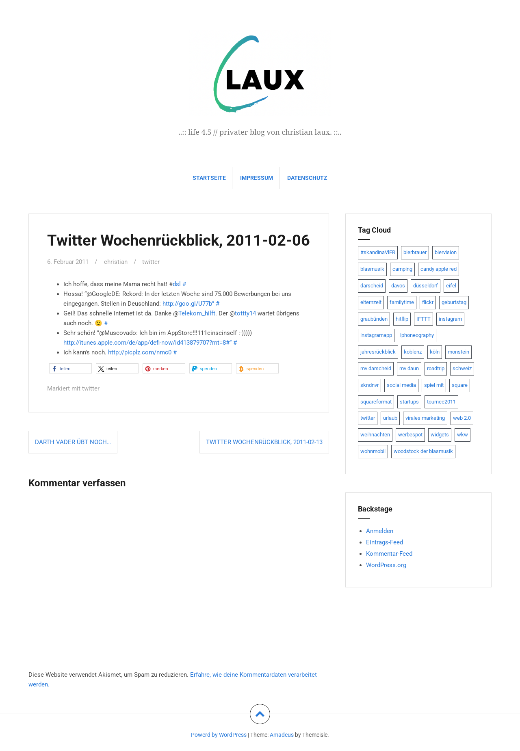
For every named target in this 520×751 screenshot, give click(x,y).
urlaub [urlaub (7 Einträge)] (390, 418)
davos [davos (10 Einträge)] (398, 286)
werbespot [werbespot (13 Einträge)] (410, 435)
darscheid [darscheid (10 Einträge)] (371, 286)
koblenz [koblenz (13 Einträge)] (413, 352)
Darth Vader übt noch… (73, 441)
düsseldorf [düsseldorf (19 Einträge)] (425, 286)
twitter (151, 261)
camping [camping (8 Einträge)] (402, 269)
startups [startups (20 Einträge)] (409, 402)
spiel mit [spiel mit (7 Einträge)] (434, 385)
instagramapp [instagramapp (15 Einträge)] (376, 335)
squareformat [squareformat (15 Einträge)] (376, 402)
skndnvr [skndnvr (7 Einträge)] (369, 385)
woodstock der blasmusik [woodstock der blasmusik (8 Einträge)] (423, 451)
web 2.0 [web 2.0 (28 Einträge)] (462, 418)
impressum (256, 178)
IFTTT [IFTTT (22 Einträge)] (423, 319)
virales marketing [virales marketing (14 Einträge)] (425, 418)
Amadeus (282, 734)
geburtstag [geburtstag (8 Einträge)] (454, 302)
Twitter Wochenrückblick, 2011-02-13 (264, 441)
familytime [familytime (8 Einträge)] (402, 302)
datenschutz (307, 178)
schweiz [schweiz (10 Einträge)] (462, 368)
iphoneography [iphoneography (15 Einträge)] (417, 335)
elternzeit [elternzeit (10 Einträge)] (370, 302)
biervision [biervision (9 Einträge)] (446, 252)
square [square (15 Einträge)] (460, 385)
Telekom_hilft (196, 313)
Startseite (209, 178)
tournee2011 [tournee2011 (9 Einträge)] (441, 402)
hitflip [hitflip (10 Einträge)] (402, 319)
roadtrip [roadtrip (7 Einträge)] (435, 368)
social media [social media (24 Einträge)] (401, 385)
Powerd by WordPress (219, 734)
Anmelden (379, 531)
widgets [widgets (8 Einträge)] (440, 435)
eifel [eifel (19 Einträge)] (451, 286)
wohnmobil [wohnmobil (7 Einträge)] (373, 451)
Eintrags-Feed (384, 542)
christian (116, 261)
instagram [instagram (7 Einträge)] (450, 319)
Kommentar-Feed (389, 553)
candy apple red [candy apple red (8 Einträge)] (438, 269)
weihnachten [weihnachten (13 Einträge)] (375, 435)
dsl (177, 283)
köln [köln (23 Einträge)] (435, 352)
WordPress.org (386, 565)
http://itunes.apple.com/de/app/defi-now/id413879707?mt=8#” (147, 342)
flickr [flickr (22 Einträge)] (427, 302)
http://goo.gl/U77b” (188, 303)
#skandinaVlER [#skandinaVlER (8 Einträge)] (377, 252)
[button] (70, 368)
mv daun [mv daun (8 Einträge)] (409, 368)
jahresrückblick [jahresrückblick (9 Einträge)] (378, 352)
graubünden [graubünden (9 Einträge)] (374, 319)
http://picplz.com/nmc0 (139, 352)
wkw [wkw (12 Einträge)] (462, 435)
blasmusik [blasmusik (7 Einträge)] (372, 269)
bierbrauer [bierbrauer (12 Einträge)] (415, 252)
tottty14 (245, 313)
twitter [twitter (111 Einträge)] (367, 418)
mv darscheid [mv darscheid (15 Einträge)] (375, 368)
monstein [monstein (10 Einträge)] (458, 352)
